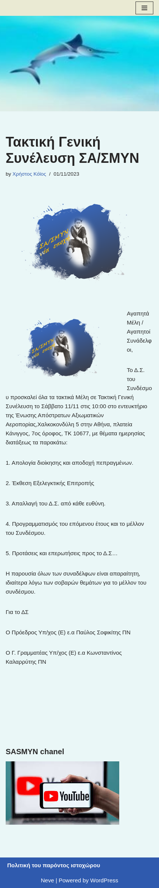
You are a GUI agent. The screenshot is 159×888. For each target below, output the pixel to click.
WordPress (104, 880)
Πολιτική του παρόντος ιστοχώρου (53, 865)
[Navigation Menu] (144, 8)
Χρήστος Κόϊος (29, 174)
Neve (47, 880)
